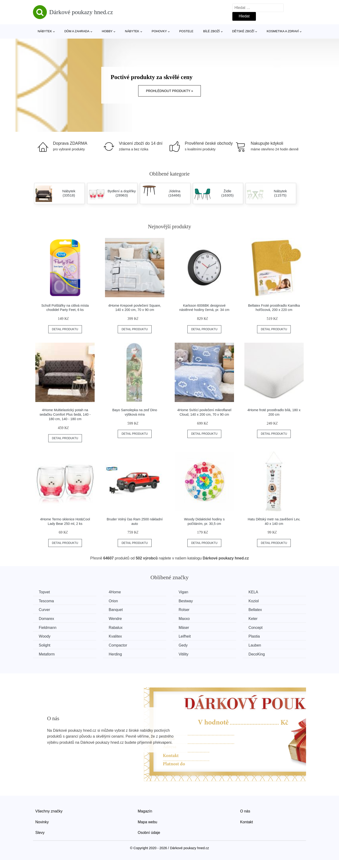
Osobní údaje (149, 833)
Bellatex (255, 610)
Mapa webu (147, 822)
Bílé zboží (211, 31)
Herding (115, 654)
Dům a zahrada (76, 31)
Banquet (116, 610)
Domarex (46, 619)
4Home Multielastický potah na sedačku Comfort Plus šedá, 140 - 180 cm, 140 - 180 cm (65, 414)
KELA (254, 592)
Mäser (184, 628)
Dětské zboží (243, 31)
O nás (245, 811)
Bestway (186, 601)
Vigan (184, 592)
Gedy (183, 645)
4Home (115, 592)
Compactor (118, 645)
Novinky (42, 822)
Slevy (39, 833)
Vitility (184, 654)
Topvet (44, 592)
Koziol (254, 601)
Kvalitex (115, 636)
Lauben (255, 645)
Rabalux (116, 628)
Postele (186, 31)
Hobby (107, 31)
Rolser (184, 610)
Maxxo (184, 619)
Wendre (115, 619)
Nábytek (45, 31)
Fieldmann (47, 628)
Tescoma (46, 601)
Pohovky (159, 31)
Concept (256, 628)
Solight (44, 645)
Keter (253, 619)
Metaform (47, 654)
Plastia (254, 636)
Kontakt (246, 822)
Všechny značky (49, 811)
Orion (113, 601)
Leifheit (185, 636)
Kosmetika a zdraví (283, 31)
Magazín (145, 811)
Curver (44, 610)
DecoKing (257, 654)
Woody (45, 636)
